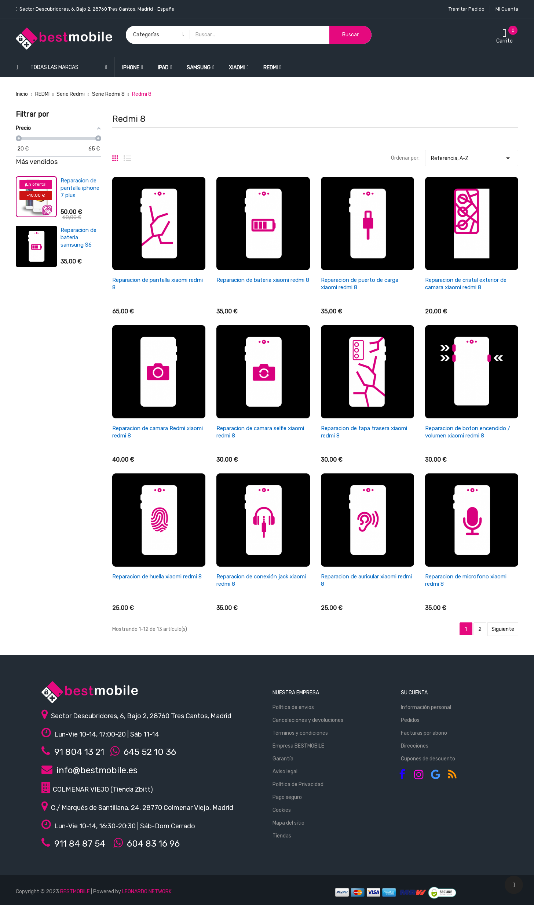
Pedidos (410, 720)
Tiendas (282, 836)
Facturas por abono (424, 733)
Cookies (282, 810)
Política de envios (293, 707)
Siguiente (502, 629)
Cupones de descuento (428, 759)
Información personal (426, 707)
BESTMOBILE (75, 891)
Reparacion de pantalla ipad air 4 (80, 188)
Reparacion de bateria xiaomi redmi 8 (262, 280)
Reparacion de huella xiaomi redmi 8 (157, 576)
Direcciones (414, 746)
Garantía (283, 759)
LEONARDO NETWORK (147, 891)
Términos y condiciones (300, 733)
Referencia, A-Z (471, 156)
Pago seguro (287, 797)
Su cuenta (414, 693)
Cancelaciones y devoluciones (308, 720)
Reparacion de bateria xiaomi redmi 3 (78, 234)
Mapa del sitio (288, 823)
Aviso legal (285, 771)
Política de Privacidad (298, 784)
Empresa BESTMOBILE (298, 746)
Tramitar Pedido (466, 9)
